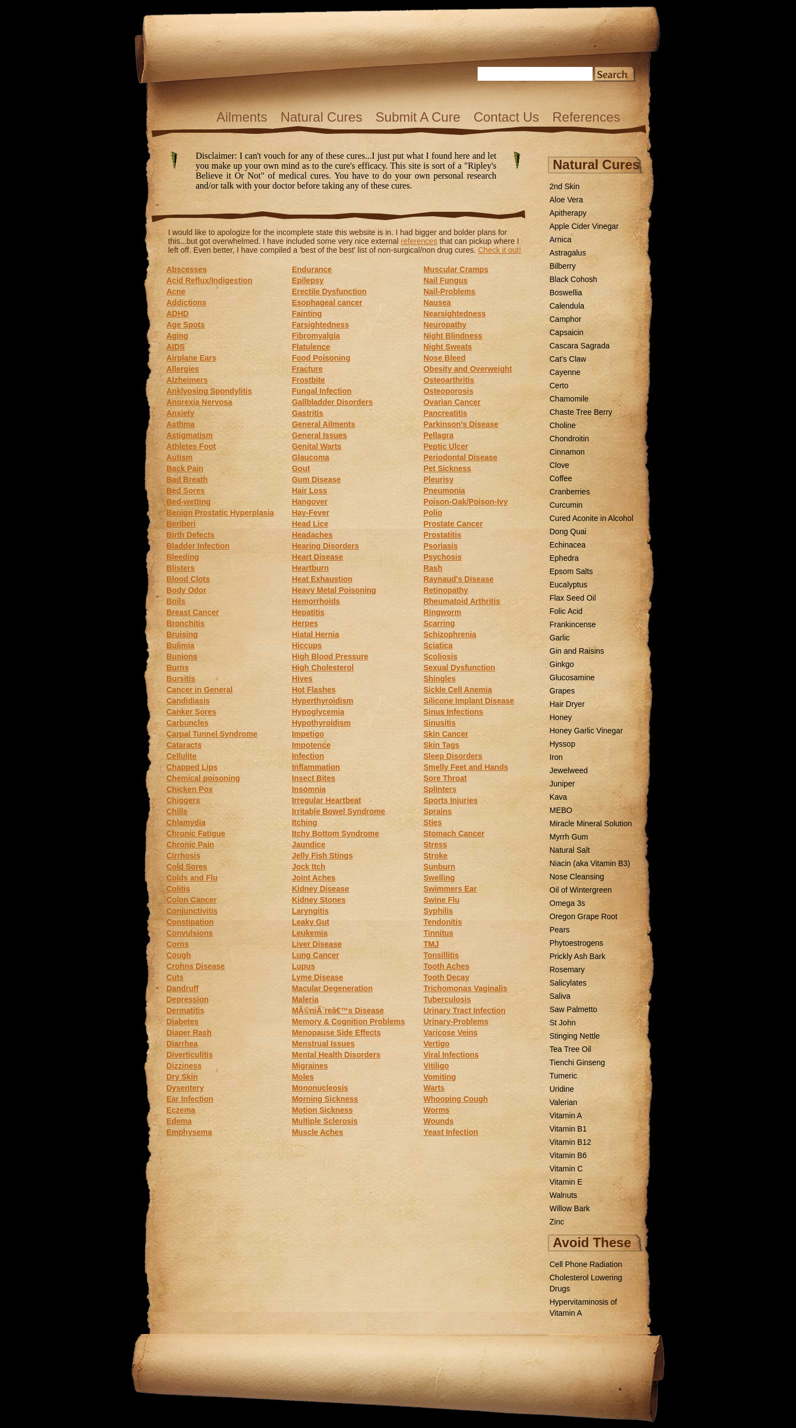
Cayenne (564, 372)
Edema (179, 1121)
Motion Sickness (322, 1110)
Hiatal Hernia (315, 634)
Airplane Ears (191, 357)
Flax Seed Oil (572, 597)
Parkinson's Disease (461, 424)
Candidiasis (188, 700)
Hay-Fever (310, 512)
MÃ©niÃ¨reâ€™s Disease (338, 1010)
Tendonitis (442, 922)
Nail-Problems (449, 291)
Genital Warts (317, 446)
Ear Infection (189, 1099)
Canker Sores (191, 711)
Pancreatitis (445, 413)
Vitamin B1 (567, 1128)
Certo (558, 385)
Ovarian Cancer (452, 402)
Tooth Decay (446, 977)
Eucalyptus (568, 584)
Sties (432, 822)
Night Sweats (447, 346)
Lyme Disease (317, 977)
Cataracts (184, 745)
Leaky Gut (310, 922)
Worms (436, 1110)
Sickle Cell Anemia (457, 689)
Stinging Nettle (574, 1035)
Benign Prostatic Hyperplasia (220, 512)
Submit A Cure (417, 117)
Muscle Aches (317, 1132)
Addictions (186, 302)
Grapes (562, 690)
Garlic (559, 637)
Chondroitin (569, 438)
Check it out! (499, 250)
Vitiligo (436, 1065)
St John (562, 1022)
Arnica (560, 239)
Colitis (178, 888)
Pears (559, 929)
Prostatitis (442, 534)
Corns (177, 944)
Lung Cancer (315, 955)
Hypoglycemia (318, 711)
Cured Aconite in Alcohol (591, 518)
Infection (308, 756)
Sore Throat (445, 778)
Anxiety (180, 413)
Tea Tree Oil (570, 1049)
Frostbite (308, 380)
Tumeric (563, 1075)
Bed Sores (185, 490)
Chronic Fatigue (196, 833)
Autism (179, 457)
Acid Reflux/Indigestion (209, 280)
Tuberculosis (447, 999)
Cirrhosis (183, 855)
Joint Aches (314, 877)
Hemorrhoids (316, 601)
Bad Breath (187, 479)
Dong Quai (567, 531)
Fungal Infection (322, 391)
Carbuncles (187, 722)
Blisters (180, 568)
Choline (562, 425)
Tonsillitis (441, 955)
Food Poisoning (321, 357)
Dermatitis (185, 1010)
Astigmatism (189, 435)
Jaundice (309, 844)
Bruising (182, 634)
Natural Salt (569, 850)
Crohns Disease (195, 966)
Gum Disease (316, 479)
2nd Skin (564, 186)
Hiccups (307, 645)
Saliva (559, 996)
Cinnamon (567, 451)
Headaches (312, 534)
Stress (435, 844)
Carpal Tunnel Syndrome (212, 733)
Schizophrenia (449, 634)
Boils (175, 601)
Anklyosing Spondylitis (209, 391)
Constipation (190, 922)
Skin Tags (441, 745)
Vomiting (439, 1076)
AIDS (175, 346)
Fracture (307, 368)
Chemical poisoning (203, 778)
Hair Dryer (567, 704)
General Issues (319, 435)
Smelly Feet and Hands (465, 767)
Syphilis (438, 910)
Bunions (181, 656)
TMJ (431, 944)
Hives (302, 678)
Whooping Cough (455, 1099)
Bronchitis (185, 623)
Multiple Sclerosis (325, 1121)
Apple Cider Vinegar (584, 226)
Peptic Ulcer (445, 446)
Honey (560, 717)
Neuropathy (445, 324)
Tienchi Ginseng (577, 1062)
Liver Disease (317, 944)
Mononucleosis (320, 1087)
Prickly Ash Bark (577, 956)
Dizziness (184, 1065)
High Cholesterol (323, 667)
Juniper (562, 783)
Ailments (241, 117)
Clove (559, 465)
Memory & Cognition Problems (348, 1021)
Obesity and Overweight (467, 368)
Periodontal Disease (460, 457)
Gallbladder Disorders (332, 402)
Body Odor (186, 590)
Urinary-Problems (455, 1021)
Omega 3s (567, 903)
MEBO (560, 810)
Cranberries (569, 491)
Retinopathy (445, 590)
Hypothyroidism (321, 722)
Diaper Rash (189, 1032)
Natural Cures (321, 117)
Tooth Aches (446, 966)
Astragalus (567, 252)
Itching (304, 822)
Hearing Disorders (325, 545)
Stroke (435, 855)
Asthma (180, 424)
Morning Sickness (325, 1099)
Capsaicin (566, 332)
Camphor (565, 319)
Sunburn (439, 866)
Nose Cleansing (576, 876)
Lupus (303, 966)
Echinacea (567, 544)
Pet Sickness (447, 468)
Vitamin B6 (567, 1155)
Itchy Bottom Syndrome (335, 833)
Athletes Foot (191, 446)
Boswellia (565, 292)
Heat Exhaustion (322, 579)
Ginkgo (561, 664)
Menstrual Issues (323, 1043)
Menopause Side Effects (336, 1032)
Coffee (560, 478)
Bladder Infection (197, 545)
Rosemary (567, 969)
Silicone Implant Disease (468, 700)
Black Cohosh (573, 279)
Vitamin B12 (570, 1142)
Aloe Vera (566, 199)
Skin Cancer (445, 733)
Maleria (305, 999)
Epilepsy (308, 280)
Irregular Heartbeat (326, 800)
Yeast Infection (450, 1132)
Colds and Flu (192, 877)
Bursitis (180, 678)
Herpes (305, 623)
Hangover (310, 501)
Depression (187, 999)
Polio (432, 512)
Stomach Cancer (453, 833)
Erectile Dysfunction (329, 291)
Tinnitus (438, 933)
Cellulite (181, 756)
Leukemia (310, 933)
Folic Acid (566, 611)
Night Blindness (453, 335)
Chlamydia (186, 822)
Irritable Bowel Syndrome (338, 811)
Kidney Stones (318, 899)
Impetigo (308, 733)
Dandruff (182, 988)
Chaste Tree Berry (580, 412)
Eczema (180, 1110)
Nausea (437, 302)
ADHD (177, 313)
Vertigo (436, 1043)
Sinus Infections (453, 711)
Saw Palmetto (573, 1009)
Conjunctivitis (192, 910)
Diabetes (182, 1021)
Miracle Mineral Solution (590, 823)
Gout (301, 468)
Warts (433, 1087)
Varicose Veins (450, 1032)
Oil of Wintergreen (580, 889)
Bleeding (182, 557)
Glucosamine (572, 677)
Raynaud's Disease (458, 579)
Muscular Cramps (455, 269)
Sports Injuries (450, 800)
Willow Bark (569, 1208)
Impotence (311, 745)
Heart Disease (317, 557)
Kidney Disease (320, 888)
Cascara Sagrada (579, 345)
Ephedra (564, 558)
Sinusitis (439, 722)
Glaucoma (310, 457)
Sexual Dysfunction (459, 667)
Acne (175, 291)
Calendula (566, 305)
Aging (177, 335)
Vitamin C (566, 1168)
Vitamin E (566, 1181)
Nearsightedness (454, 313)
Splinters (440, 789)
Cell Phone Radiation (585, 1264)
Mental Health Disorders (336, 1054)
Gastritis (307, 413)
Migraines (310, 1065)
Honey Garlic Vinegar (586, 730)
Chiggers (183, 800)
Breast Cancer (192, 612)
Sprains (437, 811)
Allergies (182, 368)
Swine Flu (441, 899)
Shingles (439, 678)
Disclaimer (338, 180)
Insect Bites (314, 778)
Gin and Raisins (576, 651)
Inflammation (316, 767)
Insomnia (309, 789)
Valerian (563, 1102)
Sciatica (438, 645)
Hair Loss (309, 490)
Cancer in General (199, 689)
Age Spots (185, 324)
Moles (303, 1076)
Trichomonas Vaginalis (465, 988)
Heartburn (310, 568)
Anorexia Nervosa (199, 402)
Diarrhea (182, 1043)
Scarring (439, 623)
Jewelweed (568, 770)
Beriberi (181, 523)
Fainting (307, 313)
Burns (177, 667)
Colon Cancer (191, 899)
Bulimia (180, 645)
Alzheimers (187, 380)
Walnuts (563, 1195)
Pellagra (438, 435)
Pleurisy (438, 479)
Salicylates (567, 982)
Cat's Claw (567, 359)
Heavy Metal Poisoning (334, 590)
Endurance (312, 269)
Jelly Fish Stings (322, 855)
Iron (556, 757)
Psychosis (442, 557)
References (586, 117)
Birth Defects (190, 534)
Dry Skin (182, 1076)
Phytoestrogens (576, 943)
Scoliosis (440, 656)
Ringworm (442, 612)
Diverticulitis (189, 1054)
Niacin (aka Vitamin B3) (589, 863)
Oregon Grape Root (583, 916)
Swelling (439, 877)
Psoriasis (440, 545)
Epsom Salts (571, 571)
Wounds (438, 1121)
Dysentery (185, 1087)
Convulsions (189, 933)
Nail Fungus (445, 280)
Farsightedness (320, 324)
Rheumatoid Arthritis (461, 601)
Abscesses (186, 269)
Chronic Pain (190, 844)
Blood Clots (188, 579)
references (419, 241)
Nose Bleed (444, 357)
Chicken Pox (189, 789)
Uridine (561, 1089)
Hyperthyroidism (322, 700)
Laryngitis (310, 910)
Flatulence (311, 346)
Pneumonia (444, 490)
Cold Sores (186, 866)
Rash (432, 568)
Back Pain (184, 468)
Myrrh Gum (568, 836)
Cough (178, 955)
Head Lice (310, 523)
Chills (176, 811)
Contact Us (507, 117)
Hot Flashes (314, 689)
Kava (558, 797)
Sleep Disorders (453, 756)
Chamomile (569, 398)
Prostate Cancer (453, 523)
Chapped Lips (192, 767)
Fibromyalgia (316, 335)
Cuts (175, 977)
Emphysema (189, 1132)
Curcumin (566, 505)
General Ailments (323, 424)
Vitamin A (565, 1115)
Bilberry (562, 266)
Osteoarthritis (448, 380)
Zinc (556, 1221)
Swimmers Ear (450, 888)
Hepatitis (308, 612)
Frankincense (572, 624)
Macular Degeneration (332, 988)
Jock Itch (309, 866)
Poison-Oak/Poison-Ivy (465, 501)
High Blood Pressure (330, 656)
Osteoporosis (448, 391)
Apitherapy (567, 213)
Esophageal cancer (327, 302)
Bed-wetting (188, 501)
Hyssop (562, 743)
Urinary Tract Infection (464, 1010)
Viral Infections (451, 1054)
